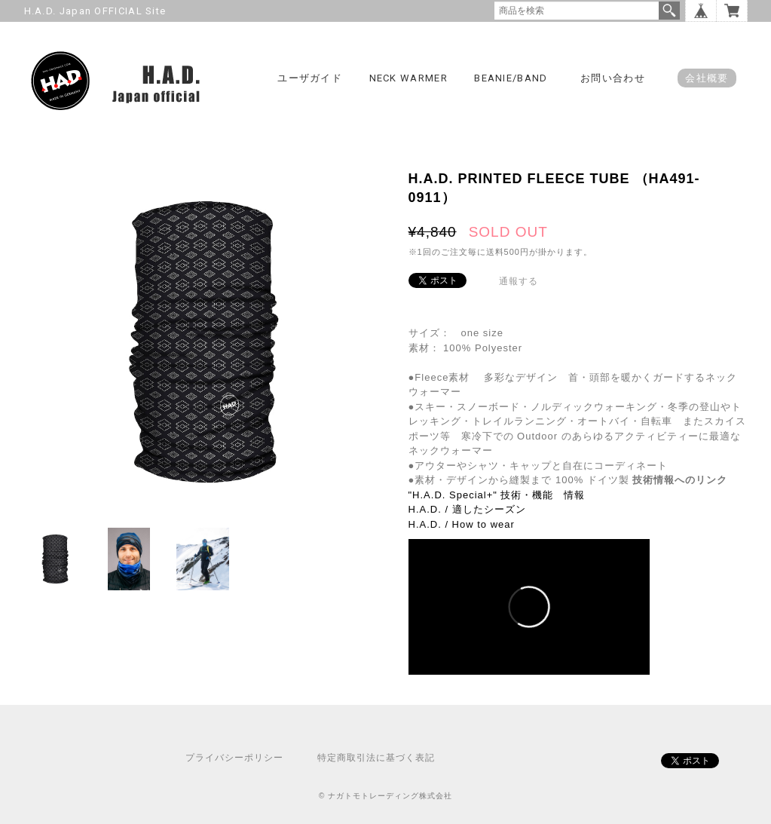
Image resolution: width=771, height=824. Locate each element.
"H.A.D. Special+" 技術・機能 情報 (497, 495)
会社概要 (706, 78)
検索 (669, 11)
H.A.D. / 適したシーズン (467, 509)
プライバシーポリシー (234, 757)
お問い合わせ (612, 78)
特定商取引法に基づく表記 (376, 757)
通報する (518, 281)
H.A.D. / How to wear (461, 524)
